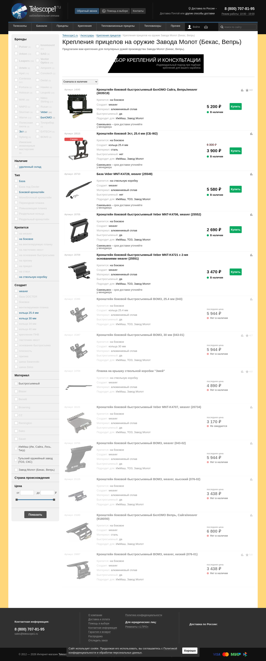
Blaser (22, 391)
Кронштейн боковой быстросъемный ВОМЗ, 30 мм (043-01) (140, 335)
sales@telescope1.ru (26, 633)
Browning (24, 407)
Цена (18, 486)
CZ (20, 415)
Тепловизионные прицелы (117, 25)
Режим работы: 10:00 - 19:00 (238, 13)
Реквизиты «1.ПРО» (136, 626)
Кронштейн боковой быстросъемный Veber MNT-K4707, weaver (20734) (149, 407)
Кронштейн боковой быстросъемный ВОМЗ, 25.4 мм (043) (139, 299)
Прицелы (62, 25)
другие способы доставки (199, 13)
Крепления (85, 25)
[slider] (17, 500)
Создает (21, 285)
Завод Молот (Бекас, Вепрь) (37, 469)
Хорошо (190, 650)
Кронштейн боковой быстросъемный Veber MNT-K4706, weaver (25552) (149, 214)
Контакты (138, 11)
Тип (17, 175)
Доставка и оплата (99, 619)
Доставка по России (203, 8)
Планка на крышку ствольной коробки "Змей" (131, 371)
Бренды (21, 39)
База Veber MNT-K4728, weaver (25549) (125, 174)
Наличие (21, 161)
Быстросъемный (29, 383)
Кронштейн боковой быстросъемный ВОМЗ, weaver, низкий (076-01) (147, 554)
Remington (25, 423)
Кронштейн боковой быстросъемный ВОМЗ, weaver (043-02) (141, 443)
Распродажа (95, 636)
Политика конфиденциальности (143, 615)
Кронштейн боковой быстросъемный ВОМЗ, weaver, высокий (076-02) (148, 479)
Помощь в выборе (115, 11)
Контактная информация (102, 627)
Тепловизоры (152, 25)
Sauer (22, 438)
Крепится (21, 227)
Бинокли (41, 25)
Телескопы (20, 25)
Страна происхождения (32, 477)
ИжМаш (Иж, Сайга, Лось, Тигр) (34, 448)
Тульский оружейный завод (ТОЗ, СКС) (35, 460)
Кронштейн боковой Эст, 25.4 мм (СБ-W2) (127, 133)
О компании (95, 615)
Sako (22, 431)
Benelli (23, 399)
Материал (22, 375)
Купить (235, 106)
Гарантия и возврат (99, 632)
